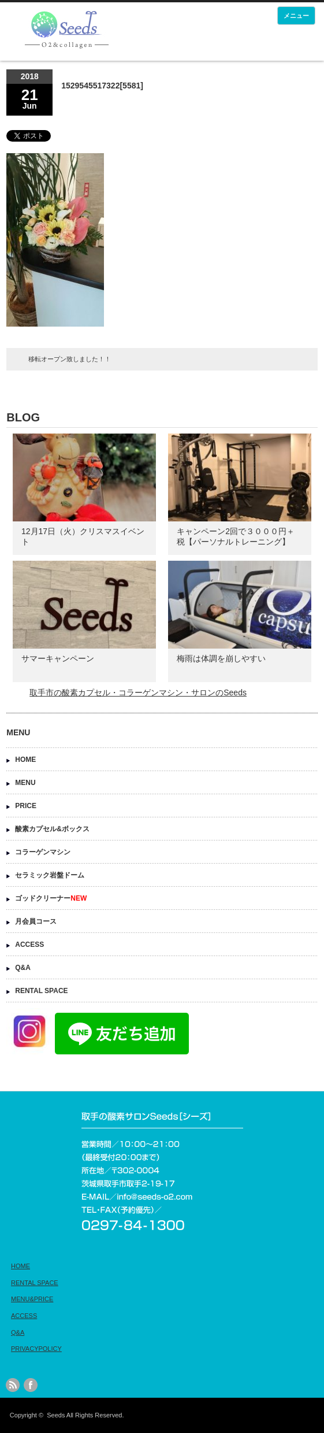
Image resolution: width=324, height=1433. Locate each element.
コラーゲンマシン (42, 852)
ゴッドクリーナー (51, 898)
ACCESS (29, 944)
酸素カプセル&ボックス (52, 829)
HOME (25, 760)
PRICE (25, 806)
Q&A (23, 968)
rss (13, 1385)
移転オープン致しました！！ (69, 359)
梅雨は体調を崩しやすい (221, 658)
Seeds (56, 1415)
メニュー (296, 15)
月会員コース (36, 921)
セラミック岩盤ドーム (49, 875)
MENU (25, 783)
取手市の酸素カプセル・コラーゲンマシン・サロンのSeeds (138, 692)
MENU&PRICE (32, 1298)
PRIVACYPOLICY (36, 1348)
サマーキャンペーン (57, 658)
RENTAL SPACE (41, 991)
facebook (31, 1385)
